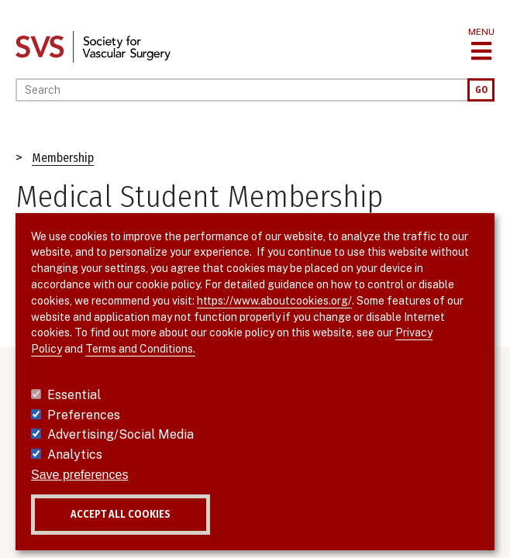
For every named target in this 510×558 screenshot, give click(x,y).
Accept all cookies (121, 514)
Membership (63, 157)
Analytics (74, 454)
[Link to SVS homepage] (93, 46)
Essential (74, 395)
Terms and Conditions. (140, 349)
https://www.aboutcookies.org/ (274, 300)
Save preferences (79, 474)
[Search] (241, 90)
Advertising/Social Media (120, 434)
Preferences (83, 415)
